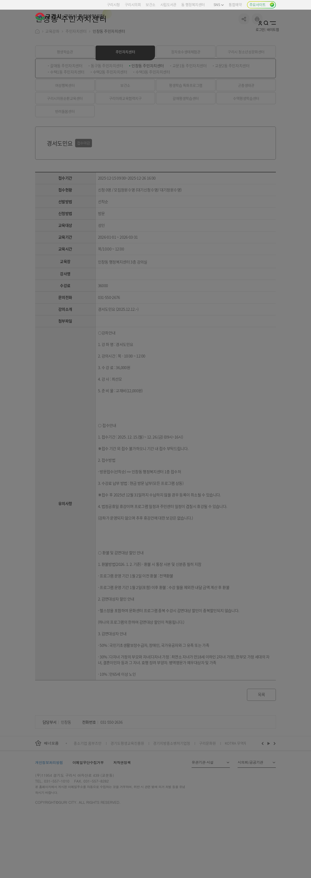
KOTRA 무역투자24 (239, 779)
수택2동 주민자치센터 (110, 108)
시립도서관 (168, 4)
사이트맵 (273, 23)
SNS (219, 4)
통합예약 (235, 4)
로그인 (260, 23)
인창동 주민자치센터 (147, 102)
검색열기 (266, 23)
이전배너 (264, 780)
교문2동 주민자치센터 (232, 102)
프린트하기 (257, 55)
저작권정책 (122, 798)
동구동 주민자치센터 (107, 102)
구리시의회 (133, 4)
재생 (268, 780)
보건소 (150, 4)
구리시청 (113, 4)
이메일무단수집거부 (88, 798)
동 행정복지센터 (193, 4)
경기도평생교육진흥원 (127, 779)
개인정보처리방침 (49, 798)
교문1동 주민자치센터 (189, 102)
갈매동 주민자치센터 (66, 102)
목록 (261, 731)
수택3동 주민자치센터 (153, 108)
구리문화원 (207, 779)
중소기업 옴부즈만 (88, 779)
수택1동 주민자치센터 (67, 108)
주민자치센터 (75, 67)
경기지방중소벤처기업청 (171, 779)
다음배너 (274, 780)
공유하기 (244, 55)
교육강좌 (52, 67)
